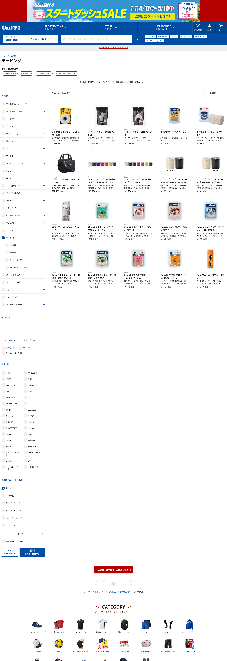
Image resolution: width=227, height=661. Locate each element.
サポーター (10, 224)
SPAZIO (9, 423)
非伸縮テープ (9, 73)
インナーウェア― (13, 209)
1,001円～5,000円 (13, 473)
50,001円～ (10, 496)
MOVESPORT (11, 405)
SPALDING (32, 417)
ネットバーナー (200, 36)
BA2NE (30, 356)
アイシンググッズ (13, 269)
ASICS (8, 356)
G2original (32, 386)
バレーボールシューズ (14, 106)
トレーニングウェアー (14, 157)
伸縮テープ (25, 73)
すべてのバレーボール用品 (16, 98)
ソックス (9, 150)
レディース (10, 330)
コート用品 (10, 195)
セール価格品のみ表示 (14, 512)
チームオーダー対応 (14, 335)
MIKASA (31, 392)
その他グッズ (11, 202)
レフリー (9, 165)
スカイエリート (186, 36)
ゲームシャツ (11, 120)
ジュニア (26, 330)
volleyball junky (34, 429)
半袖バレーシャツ (13, 128)
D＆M (30, 368)
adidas (8, 349)
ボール (8, 172)
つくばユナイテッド (12, 444)
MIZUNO (9, 398)
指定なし (9, 459)
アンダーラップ (43, 73)
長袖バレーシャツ (13, 135)
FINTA (8, 386)
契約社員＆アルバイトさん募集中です (113, 47)
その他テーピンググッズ (65, 73)
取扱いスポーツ (54, 27)
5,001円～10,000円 (13, 481)
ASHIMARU (32, 349)
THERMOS (32, 423)
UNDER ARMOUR (12, 430)
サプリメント (11, 217)
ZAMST (30, 437)
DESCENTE (10, 374)
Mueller (31, 405)
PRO (30, 411)
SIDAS (8, 417)
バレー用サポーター (14, 180)
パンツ (8, 143)
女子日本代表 (150, 36)
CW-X (8, 368)
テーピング (10, 232)
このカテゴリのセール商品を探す (113, 540)
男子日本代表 (163, 36)
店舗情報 (108, 27)
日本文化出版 (33, 443)
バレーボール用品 (9, 56)
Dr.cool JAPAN (12, 380)
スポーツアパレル (13, 284)
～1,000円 (10, 466)
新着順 (213, 93)
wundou (9, 437)
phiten (8, 411)
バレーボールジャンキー (154, 41)
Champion (32, 362)
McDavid (9, 392)
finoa (30, 380)
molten (31, 398)
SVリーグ (174, 36)
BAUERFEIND (11, 362)
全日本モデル (11, 113)
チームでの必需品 (13, 187)
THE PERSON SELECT (14, 299)
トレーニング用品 (13, 276)
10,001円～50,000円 (14, 488)
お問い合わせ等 (163, 27)
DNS (29, 374)
